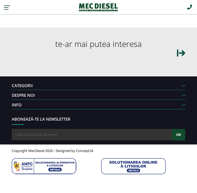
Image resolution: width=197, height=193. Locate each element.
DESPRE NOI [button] (98, 95)
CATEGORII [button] (98, 85)
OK (178, 134)
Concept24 (84, 150)
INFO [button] (98, 104)
